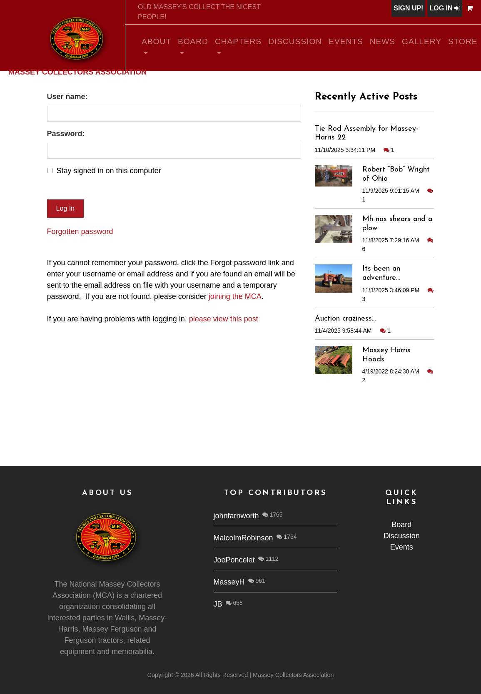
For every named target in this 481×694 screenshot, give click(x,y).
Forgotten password (80, 231)
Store (463, 41)
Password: (66, 133)
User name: (67, 96)
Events (346, 41)
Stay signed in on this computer (109, 171)
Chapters (238, 41)
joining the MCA (235, 296)
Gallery (421, 41)
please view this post (223, 319)
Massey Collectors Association (77, 71)
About (156, 41)
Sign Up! (408, 8)
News (382, 41)
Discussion (295, 41)
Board (193, 41)
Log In (444, 8)
